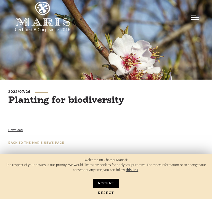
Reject (106, 193)
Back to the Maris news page (36, 143)
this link (132, 169)
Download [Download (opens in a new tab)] (15, 130)
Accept (105, 183)
